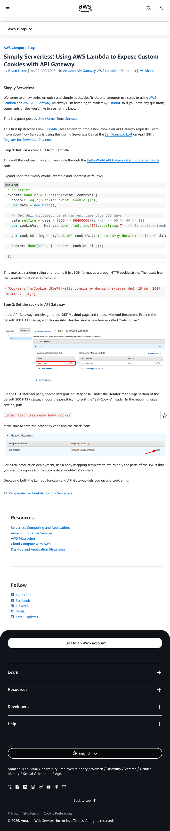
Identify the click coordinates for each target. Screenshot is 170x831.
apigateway (22, 493)
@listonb (112, 103)
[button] (85, 29)
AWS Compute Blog (19, 47)
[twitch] (41, 787)
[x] (10, 787)
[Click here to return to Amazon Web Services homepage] (85, 8)
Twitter (19, 595)
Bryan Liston (17, 70)
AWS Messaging (23, 538)
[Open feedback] (164, 415)
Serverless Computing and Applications (40, 527)
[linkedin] (25, 787)
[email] (64, 787)
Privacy (13, 813)
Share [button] (147, 70)
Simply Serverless (58, 493)
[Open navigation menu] (8, 9)
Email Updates (24, 617)
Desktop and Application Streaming (38, 549)
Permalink (128, 70)
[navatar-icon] (161, 9)
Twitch (18, 611)
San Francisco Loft (118, 134)
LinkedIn (20, 606)
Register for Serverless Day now (27, 139)
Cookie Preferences (58, 813)
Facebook (20, 600)
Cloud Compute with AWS (31, 544)
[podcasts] (56, 787)
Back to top (85, 800)
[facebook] (17, 787)
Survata (71, 118)
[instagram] (33, 787)
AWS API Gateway (36, 103)
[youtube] (48, 787)
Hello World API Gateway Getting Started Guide (123, 160)
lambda (38, 493)
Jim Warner (47, 118)
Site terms (31, 813)
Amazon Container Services (31, 533)
